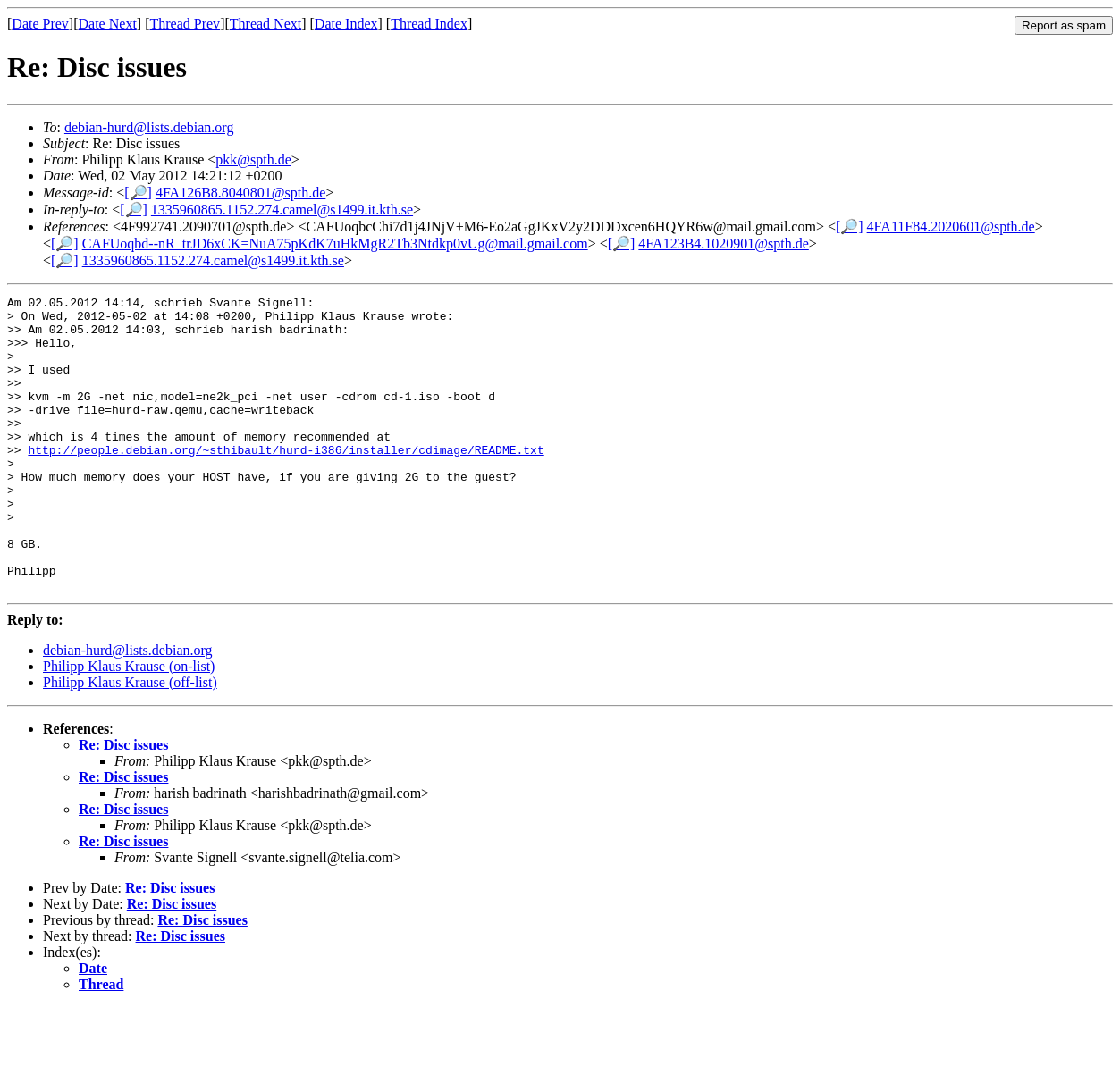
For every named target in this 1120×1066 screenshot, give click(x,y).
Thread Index (429, 23)
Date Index (346, 23)
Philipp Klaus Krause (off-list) (130, 741)
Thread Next (265, 23)
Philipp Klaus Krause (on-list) (129, 725)
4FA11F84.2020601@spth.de (951, 226)
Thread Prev (184, 23)
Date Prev (40, 23)
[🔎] (138, 192)
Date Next (108, 23)
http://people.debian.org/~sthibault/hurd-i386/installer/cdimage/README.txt (285, 482)
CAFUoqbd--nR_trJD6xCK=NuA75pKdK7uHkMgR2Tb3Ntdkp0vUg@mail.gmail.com (335, 243)
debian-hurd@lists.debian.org (149, 127)
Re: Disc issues (123, 803)
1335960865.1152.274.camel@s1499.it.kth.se (282, 209)
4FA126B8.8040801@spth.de (240, 192)
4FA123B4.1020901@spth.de (723, 243)
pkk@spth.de (253, 159)
